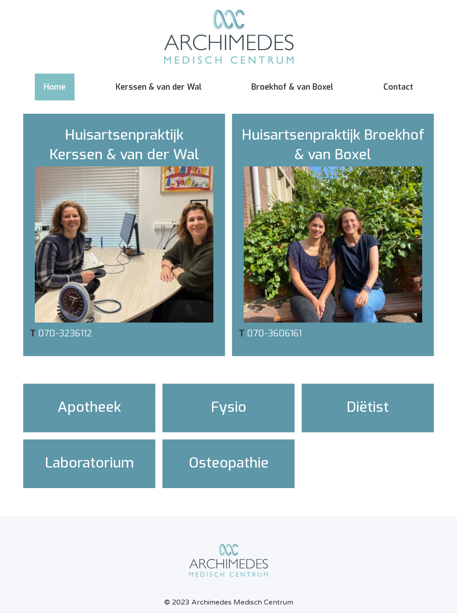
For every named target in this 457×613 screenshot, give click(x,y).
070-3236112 (65, 333)
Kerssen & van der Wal (159, 87)
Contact (398, 87)
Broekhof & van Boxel (292, 87)
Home (55, 87)
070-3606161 (274, 333)
